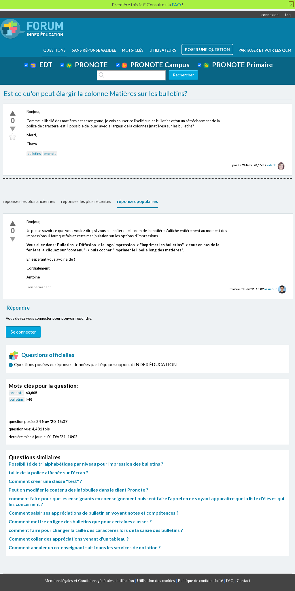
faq (288, 14)
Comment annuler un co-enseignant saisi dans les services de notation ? (85, 547)
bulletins (34, 153)
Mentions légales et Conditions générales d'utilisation (89, 580)
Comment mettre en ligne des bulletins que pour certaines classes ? (80, 521)
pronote (50, 153)
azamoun (270, 289)
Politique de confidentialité (200, 580)
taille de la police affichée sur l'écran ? (48, 472)
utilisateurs (163, 50)
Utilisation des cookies (156, 580)
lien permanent (39, 287)
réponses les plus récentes (86, 201)
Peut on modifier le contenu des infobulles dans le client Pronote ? (78, 489)
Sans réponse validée (94, 50)
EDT (41, 65)
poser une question (207, 49)
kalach (271, 165)
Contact (243, 580)
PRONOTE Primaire (238, 65)
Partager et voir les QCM (265, 50)
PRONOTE (87, 65)
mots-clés (132, 50)
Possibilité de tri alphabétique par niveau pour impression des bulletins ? (86, 463)
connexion (270, 14)
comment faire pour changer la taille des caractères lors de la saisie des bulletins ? (96, 530)
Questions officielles (41, 354)
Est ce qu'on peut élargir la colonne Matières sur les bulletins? (95, 93)
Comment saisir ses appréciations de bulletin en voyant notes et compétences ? (94, 512)
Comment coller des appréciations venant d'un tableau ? (69, 538)
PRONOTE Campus (156, 65)
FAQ (230, 580)
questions (54, 50)
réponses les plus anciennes (29, 201)
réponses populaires (137, 201)
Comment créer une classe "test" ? (45, 481)
